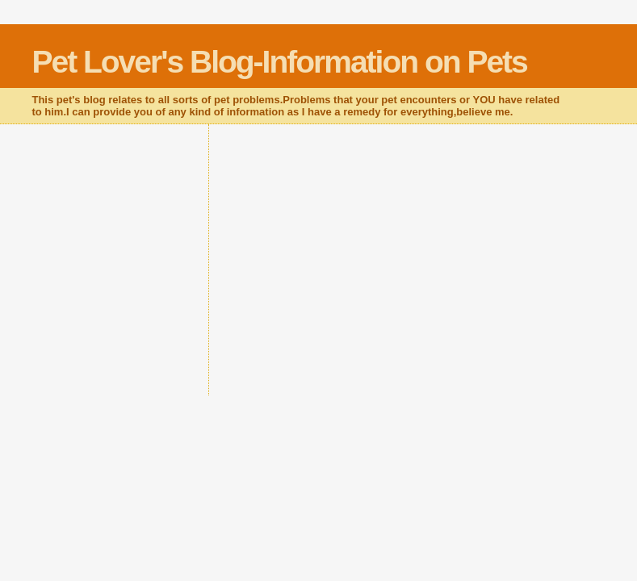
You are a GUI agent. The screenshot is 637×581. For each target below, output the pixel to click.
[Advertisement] (408, 267)
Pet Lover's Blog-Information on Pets (278, 61)
